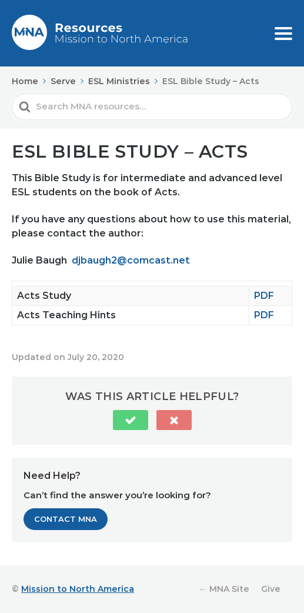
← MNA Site (224, 589)
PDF (264, 295)
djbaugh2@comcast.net (131, 260)
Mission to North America (77, 589)
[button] (130, 420)
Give (270, 589)
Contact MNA (65, 519)
